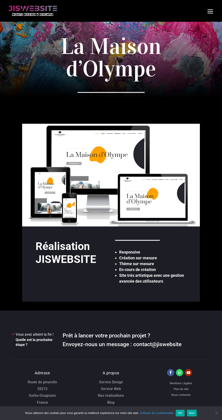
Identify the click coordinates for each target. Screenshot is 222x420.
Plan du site (181, 389)
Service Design (111, 382)
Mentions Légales (181, 383)
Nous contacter (181, 395)
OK (180, 413)
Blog (110, 402)
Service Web (111, 389)
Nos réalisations (111, 395)
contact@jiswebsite (157, 344)
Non (192, 413)
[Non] (216, 413)
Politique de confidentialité (156, 413)
